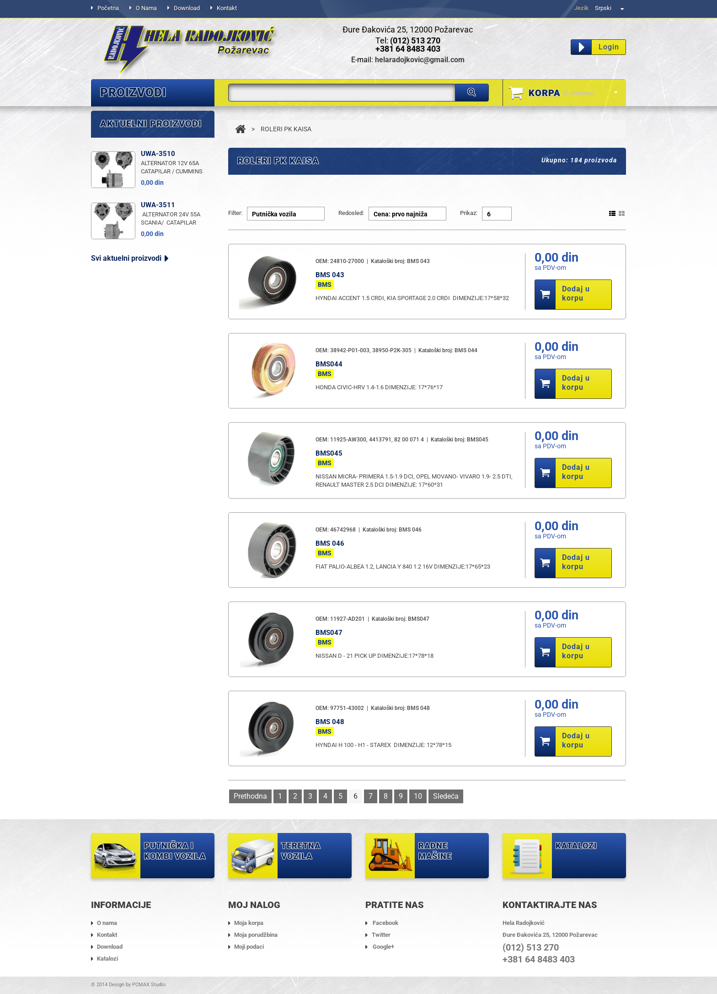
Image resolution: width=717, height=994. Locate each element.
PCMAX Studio (149, 985)
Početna (108, 8)
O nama (146, 8)
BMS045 (329, 453)
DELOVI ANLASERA (135, 201)
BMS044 (329, 364)
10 (418, 796)
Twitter (381, 934)
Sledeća (446, 796)
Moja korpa (248, 922)
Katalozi (107, 958)
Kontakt (227, 8)
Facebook (385, 922)
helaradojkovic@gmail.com (420, 59)
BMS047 (329, 633)
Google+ (383, 946)
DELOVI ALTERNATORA (143, 138)
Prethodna (250, 796)
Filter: (235, 213)
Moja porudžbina (256, 934)
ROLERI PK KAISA (133, 159)
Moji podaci (249, 946)
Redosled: (351, 213)
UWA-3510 (158, 264)
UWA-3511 (158, 316)
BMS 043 (330, 275)
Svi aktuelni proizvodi (126, 369)
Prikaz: (468, 213)
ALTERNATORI (127, 117)
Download (187, 8)
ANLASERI (119, 180)
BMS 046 (330, 543)
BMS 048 (330, 722)
